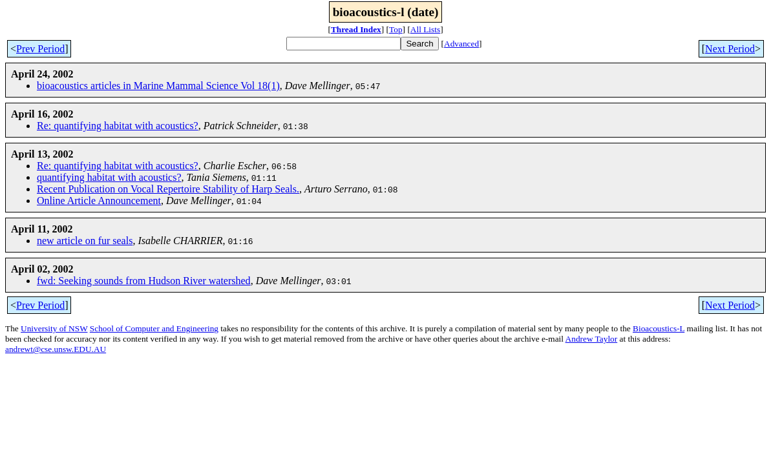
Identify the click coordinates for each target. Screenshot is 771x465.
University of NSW (54, 328)
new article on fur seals (84, 240)
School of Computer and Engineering (154, 328)
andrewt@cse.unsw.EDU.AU (55, 349)
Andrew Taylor (591, 339)
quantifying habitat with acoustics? (109, 177)
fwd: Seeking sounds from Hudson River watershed (144, 280)
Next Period (730, 48)
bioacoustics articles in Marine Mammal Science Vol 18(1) (158, 85)
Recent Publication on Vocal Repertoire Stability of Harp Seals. (168, 188)
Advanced (461, 43)
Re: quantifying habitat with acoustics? (117, 125)
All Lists (425, 29)
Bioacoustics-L (658, 328)
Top (396, 29)
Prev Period (40, 48)
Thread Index (356, 29)
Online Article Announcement (99, 200)
